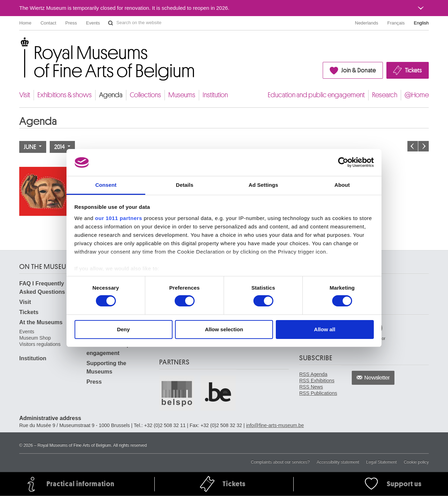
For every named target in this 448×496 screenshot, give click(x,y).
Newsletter (377, 378)
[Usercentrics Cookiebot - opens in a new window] (343, 162)
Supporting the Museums (106, 367)
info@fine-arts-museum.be (275, 425)
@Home (417, 95)
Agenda (110, 95)
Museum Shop (35, 338)
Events (93, 23)
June (33, 147)
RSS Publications (318, 393)
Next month (423, 146)
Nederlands (366, 23)
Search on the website (110, 23)
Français (396, 23)
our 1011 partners (118, 218)
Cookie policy (416, 462)
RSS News (311, 387)
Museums (181, 95)
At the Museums (41, 322)
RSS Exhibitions (316, 380)
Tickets (413, 70)
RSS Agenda (313, 374)
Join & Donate (358, 70)
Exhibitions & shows (64, 95)
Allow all (324, 329)
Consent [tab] (106, 185)
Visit (24, 95)
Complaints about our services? (280, 462)
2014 (62, 147)
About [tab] (342, 185)
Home (25, 23)
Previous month (412, 146)
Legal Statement (381, 462)
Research (384, 95)
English (421, 23)
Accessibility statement (338, 462)
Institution (215, 95)
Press (71, 23)
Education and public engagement (316, 95)
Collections (145, 95)
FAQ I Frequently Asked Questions (42, 288)
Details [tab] (185, 185)
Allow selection (224, 329)
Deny (123, 329)
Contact (48, 23)
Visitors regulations (40, 344)
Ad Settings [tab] (263, 185)
